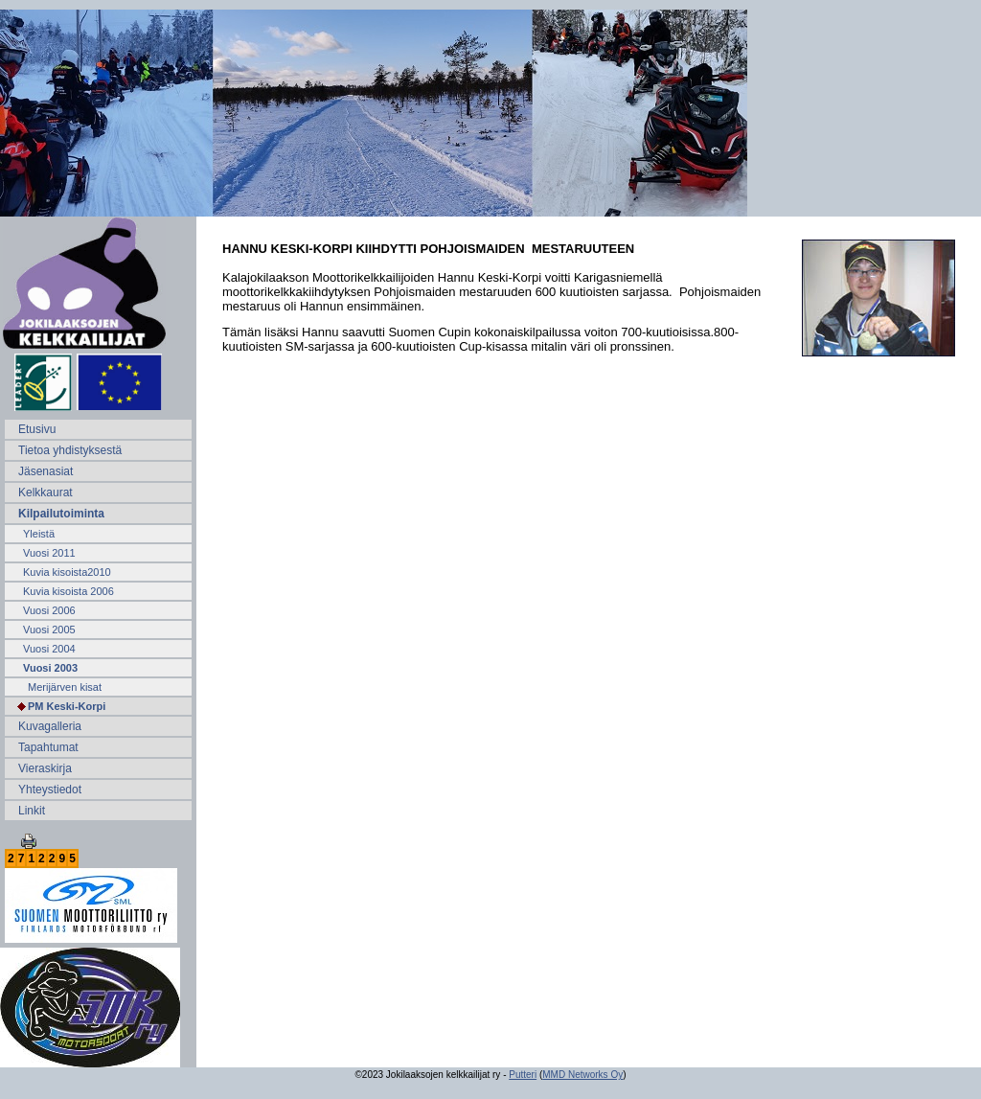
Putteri (522, 1074)
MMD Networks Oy (582, 1074)
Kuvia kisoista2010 (67, 572)
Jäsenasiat (45, 471)
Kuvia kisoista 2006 (68, 591)
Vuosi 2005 (49, 629)
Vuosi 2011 (49, 553)
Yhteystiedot (49, 789)
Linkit (31, 810)
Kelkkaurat (45, 492)
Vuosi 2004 (49, 648)
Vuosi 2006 (49, 610)
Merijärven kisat (65, 687)
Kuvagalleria (49, 726)
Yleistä (39, 533)
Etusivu (37, 429)
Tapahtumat (48, 747)
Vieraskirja (45, 768)
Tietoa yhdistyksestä (70, 450)
